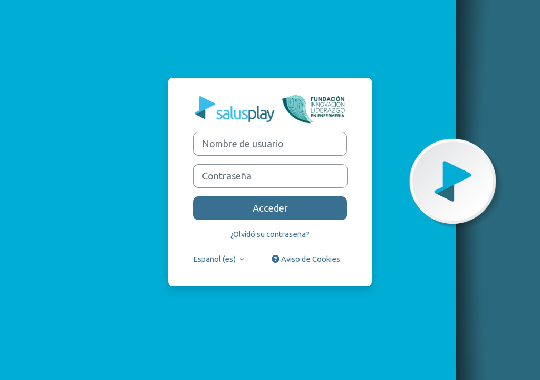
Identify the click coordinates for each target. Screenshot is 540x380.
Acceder (270, 208)
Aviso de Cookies (306, 258)
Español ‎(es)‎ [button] (215, 258)
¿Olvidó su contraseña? (270, 234)
